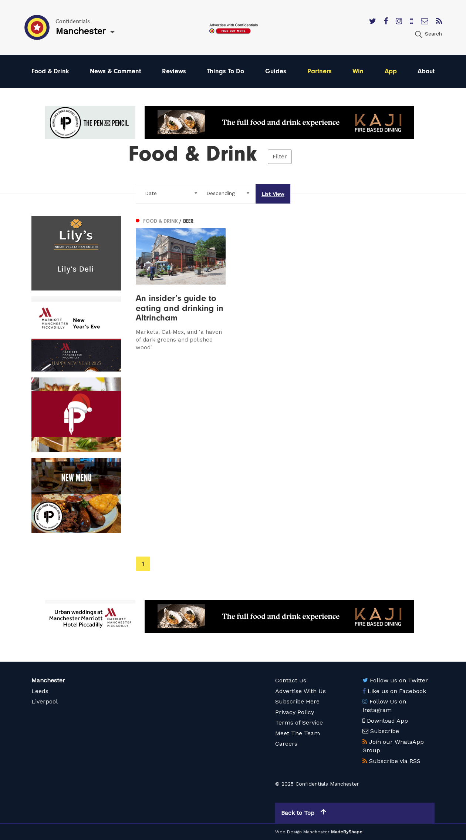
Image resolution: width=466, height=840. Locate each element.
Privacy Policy (294, 712)
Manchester (48, 680)
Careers (286, 743)
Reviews (174, 71)
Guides (275, 71)
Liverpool (44, 701)
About (426, 71)
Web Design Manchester (302, 831)
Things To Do (225, 71)
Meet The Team (297, 733)
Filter (280, 156)
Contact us (290, 680)
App (391, 71)
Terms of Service (299, 722)
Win (358, 71)
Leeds (39, 691)
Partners (319, 71)
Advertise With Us (300, 691)
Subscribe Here (297, 701)
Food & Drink (50, 71)
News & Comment (115, 71)
